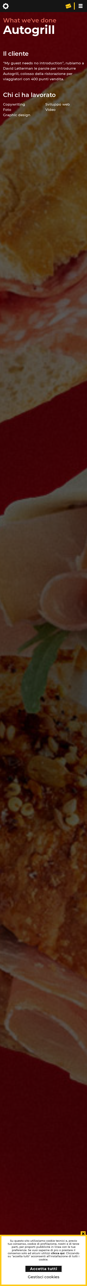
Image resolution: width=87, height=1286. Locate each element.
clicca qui (58, 1253)
